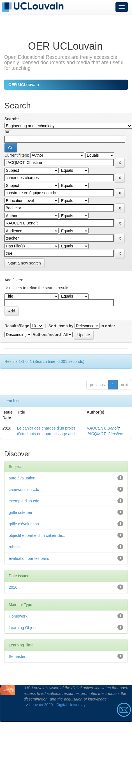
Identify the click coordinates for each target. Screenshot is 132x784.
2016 (13, 587)
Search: (11, 119)
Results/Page (16, 326)
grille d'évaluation (24, 524)
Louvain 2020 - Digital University (57, 704)
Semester (17, 656)
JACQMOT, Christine (105, 434)
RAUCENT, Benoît (103, 428)
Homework (18, 616)
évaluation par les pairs (29, 558)
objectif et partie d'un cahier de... (37, 535)
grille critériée (20, 512)
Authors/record (47, 334)
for (7, 131)
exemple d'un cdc (24, 501)
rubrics (14, 547)
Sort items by (60, 326)
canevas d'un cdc (24, 489)
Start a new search (24, 263)
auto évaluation (22, 478)
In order (108, 326)
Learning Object (22, 627)
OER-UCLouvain (23, 84)
